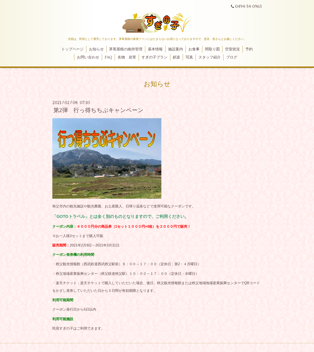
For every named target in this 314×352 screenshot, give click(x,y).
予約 (249, 49)
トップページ (72, 49)
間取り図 (212, 49)
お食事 (194, 49)
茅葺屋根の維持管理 (125, 49)
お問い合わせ (88, 57)
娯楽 (176, 57)
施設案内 (175, 49)
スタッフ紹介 (209, 57)
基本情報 (155, 49)
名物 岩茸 (127, 57)
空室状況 (232, 49)
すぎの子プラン (154, 57)
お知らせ (96, 49)
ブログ (231, 57)
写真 (189, 57)
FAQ (108, 57)
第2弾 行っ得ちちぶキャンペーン (98, 110)
